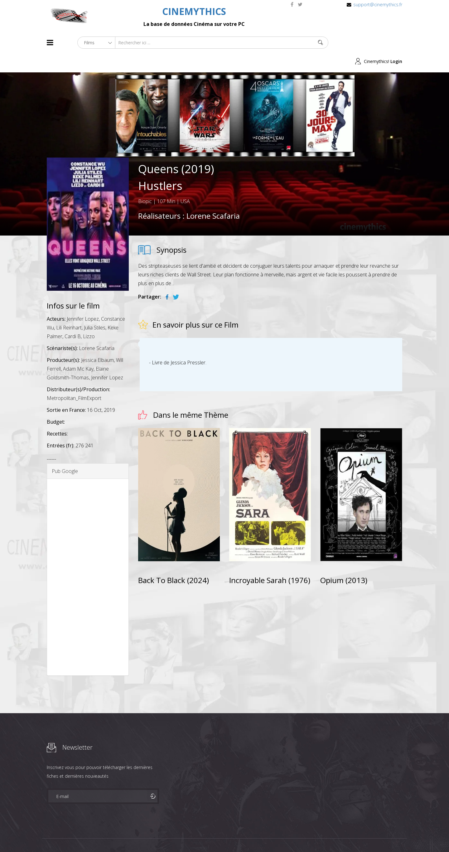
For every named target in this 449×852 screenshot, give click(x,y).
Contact (153, 836)
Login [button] (396, 43)
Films (65, 836)
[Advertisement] (88, 558)
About (48, 836)
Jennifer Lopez (83, 300)
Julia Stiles (94, 309)
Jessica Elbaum (97, 341)
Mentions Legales (121, 836)
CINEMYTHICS (194, 11)
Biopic (145, 182)
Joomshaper (278, 835)
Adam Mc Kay (78, 350)
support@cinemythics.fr (377, 4)
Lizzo (89, 317)
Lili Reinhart (69, 309)
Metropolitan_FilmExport (74, 379)
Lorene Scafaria (213, 197)
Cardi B (73, 317)
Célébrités (87, 836)
